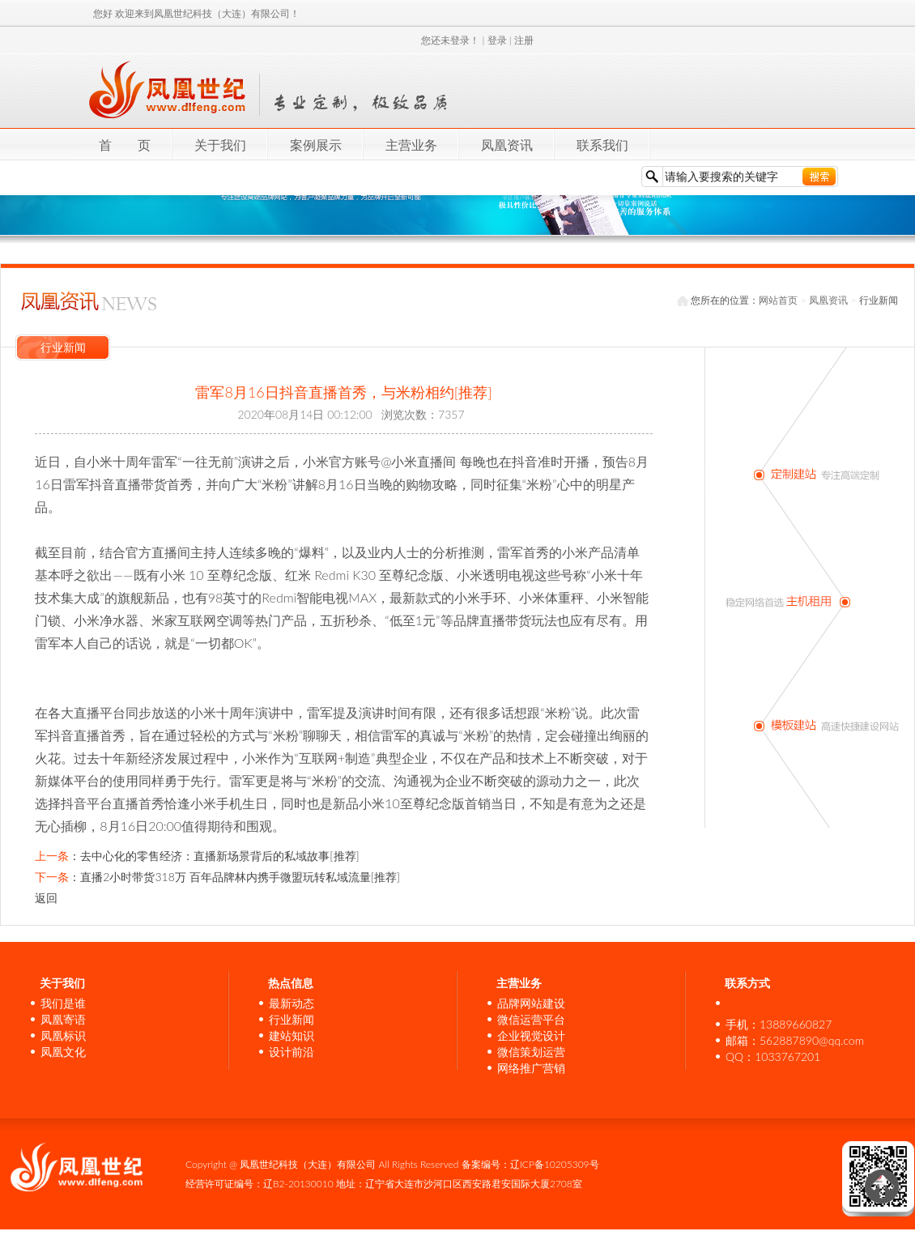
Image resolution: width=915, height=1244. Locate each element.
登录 (497, 40)
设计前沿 (291, 1052)
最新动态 (291, 1003)
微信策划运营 (531, 1052)
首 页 (125, 144)
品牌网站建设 (531, 1003)
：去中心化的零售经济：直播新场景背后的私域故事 (197, 856)
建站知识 (291, 1035)
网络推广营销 (531, 1068)
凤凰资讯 (507, 144)
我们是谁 (63, 1003)
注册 (524, 40)
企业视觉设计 (531, 1035)
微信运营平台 (531, 1019)
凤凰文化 (63, 1052)
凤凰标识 (63, 1035)
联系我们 (602, 144)
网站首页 (778, 300)
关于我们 (220, 144)
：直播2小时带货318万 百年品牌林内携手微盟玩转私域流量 (217, 877)
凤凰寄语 (63, 1019)
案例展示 (316, 144)
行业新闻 (291, 1019)
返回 (46, 898)
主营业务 (411, 144)
